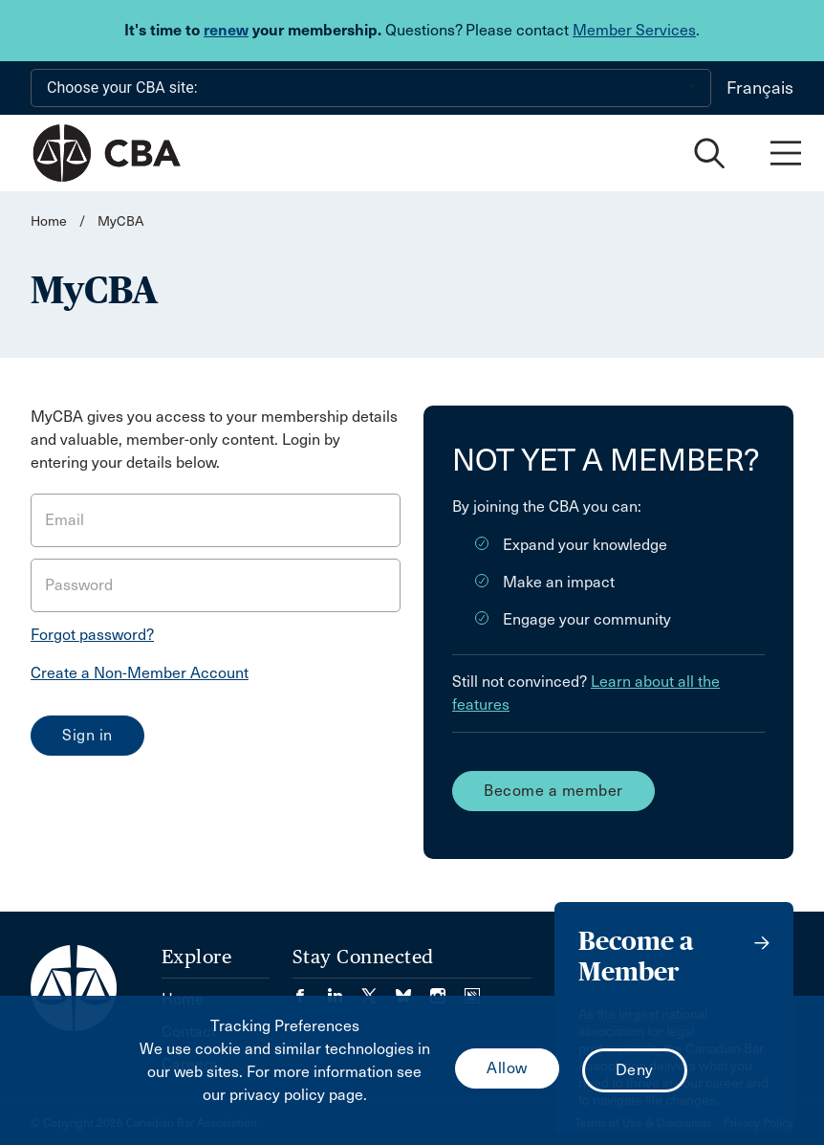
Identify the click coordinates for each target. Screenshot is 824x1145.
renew (226, 30)
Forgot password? (92, 635)
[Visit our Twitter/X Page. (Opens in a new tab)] (378, 989)
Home (49, 221)
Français (759, 88)
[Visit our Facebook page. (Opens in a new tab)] (310, 989)
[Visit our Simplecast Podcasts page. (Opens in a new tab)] (472, 989)
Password (79, 585)
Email (64, 520)
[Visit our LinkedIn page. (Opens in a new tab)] (344, 989)
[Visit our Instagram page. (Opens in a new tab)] (447, 989)
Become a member (553, 791)
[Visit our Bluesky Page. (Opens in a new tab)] (413, 989)
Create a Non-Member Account (140, 673)
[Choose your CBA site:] (371, 88)
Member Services (634, 30)
